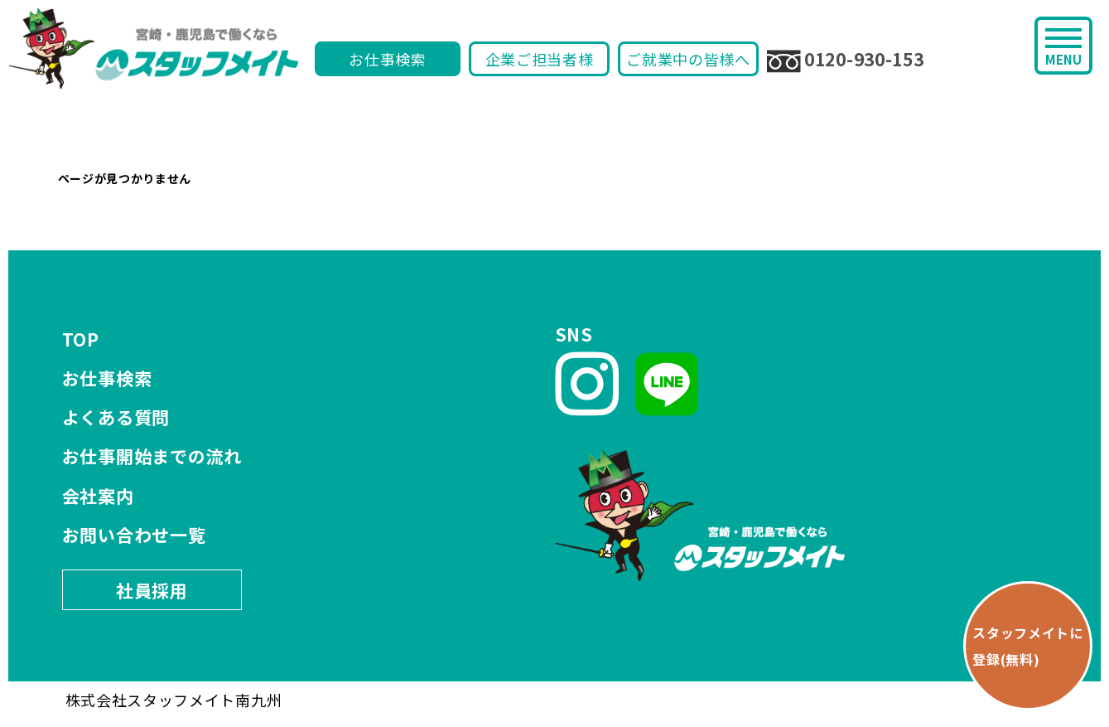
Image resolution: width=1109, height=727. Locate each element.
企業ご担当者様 (539, 59)
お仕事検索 (388, 59)
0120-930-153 (845, 59)
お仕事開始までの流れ (152, 455)
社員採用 (152, 590)
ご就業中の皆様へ (688, 59)
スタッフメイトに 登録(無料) (1027, 646)
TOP (80, 339)
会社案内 (98, 495)
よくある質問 (116, 417)
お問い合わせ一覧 (134, 534)
